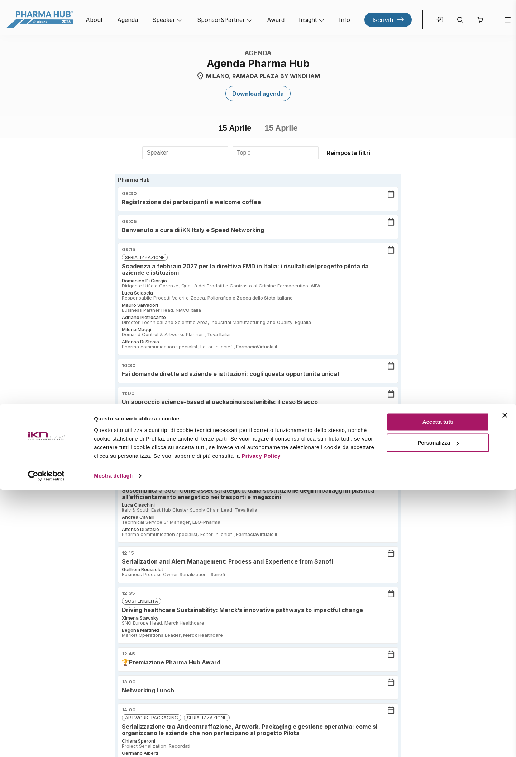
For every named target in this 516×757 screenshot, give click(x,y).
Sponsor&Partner (221, 19)
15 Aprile (234, 127)
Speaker (163, 19)
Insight (308, 19)
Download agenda (258, 93)
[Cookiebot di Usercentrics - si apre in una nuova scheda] (46, 743)
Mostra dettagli (113, 743)
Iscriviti (382, 20)
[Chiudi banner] (504, 682)
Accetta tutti (438, 689)
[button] (480, 19)
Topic (243, 153)
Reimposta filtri (348, 152)
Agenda (127, 19)
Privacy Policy (261, 723)
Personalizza (438, 710)
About (94, 19)
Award (276, 19)
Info (344, 19)
